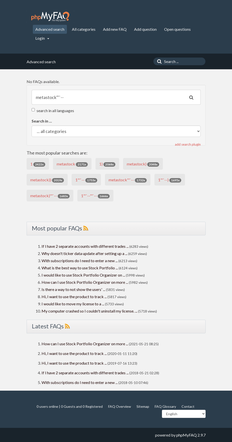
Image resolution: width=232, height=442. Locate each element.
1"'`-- (86, 180)
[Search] (158, 61)
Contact (188, 406)
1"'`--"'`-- (95, 195)
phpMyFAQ (186, 435)
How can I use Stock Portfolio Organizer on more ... (85, 282)
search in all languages (53, 110)
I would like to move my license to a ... (73, 303)
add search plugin (188, 144)
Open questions (177, 29)
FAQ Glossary (165, 406)
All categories (83, 29)
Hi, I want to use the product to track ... (74, 296)
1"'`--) (169, 180)
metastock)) (47, 180)
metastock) (143, 164)
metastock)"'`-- (50, 195)
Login (42, 38)
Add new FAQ (115, 29)
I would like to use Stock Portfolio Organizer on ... (83, 275)
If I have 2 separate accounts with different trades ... (85, 246)
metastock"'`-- (128, 180)
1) (107, 164)
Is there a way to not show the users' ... (73, 289)
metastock (72, 164)
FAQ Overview (119, 406)
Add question (145, 29)
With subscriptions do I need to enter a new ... (80, 260)
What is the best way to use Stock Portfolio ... (80, 267)
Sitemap (143, 406)
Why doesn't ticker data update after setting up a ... (84, 253)
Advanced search (49, 29)
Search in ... (42, 121)
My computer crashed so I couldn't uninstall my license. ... (89, 311)
